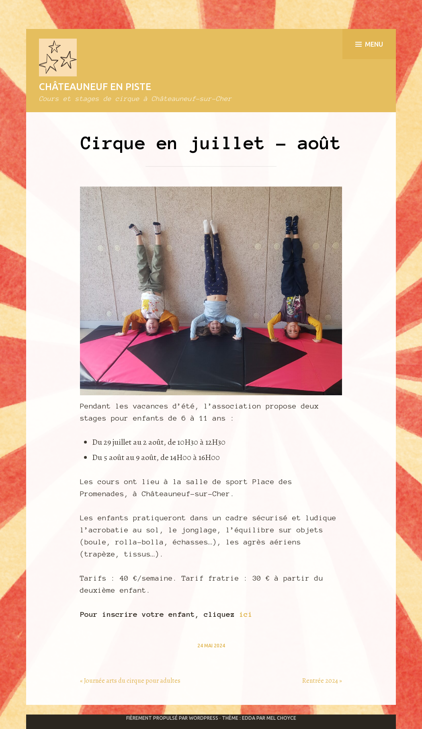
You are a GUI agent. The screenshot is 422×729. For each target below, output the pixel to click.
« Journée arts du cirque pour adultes (130, 680)
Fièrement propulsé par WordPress (172, 718)
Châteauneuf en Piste (95, 86)
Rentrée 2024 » (322, 680)
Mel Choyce (281, 718)
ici (245, 614)
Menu (369, 44)
